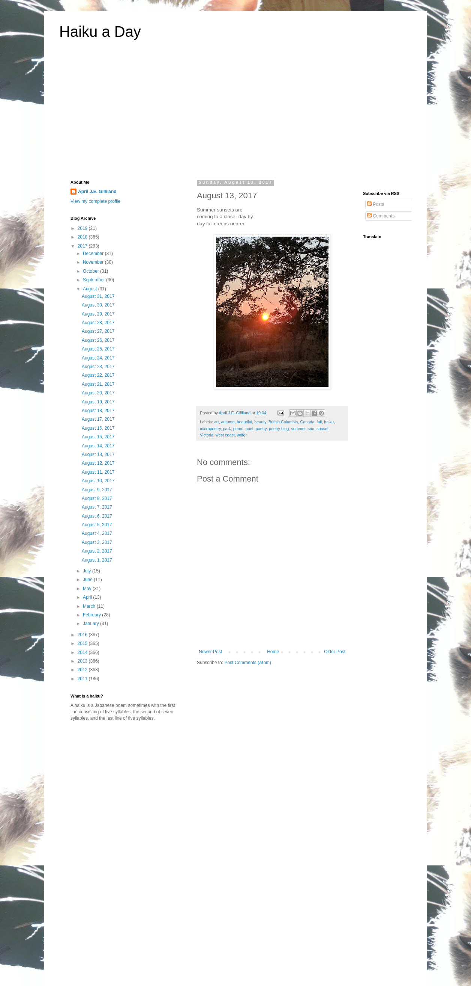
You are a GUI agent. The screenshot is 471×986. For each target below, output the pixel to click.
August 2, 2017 (97, 551)
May (88, 588)
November (94, 262)
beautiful (244, 422)
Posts (375, 204)
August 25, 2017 (98, 349)
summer (298, 428)
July (87, 571)
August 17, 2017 (98, 419)
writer (242, 435)
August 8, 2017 (97, 498)
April (88, 597)
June (88, 579)
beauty (260, 422)
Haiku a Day (100, 31)
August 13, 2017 (98, 454)
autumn (227, 422)
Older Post (334, 651)
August (90, 288)
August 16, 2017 (98, 428)
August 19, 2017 (98, 402)
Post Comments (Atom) (247, 662)
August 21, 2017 (98, 384)
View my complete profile (95, 201)
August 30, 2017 (98, 305)
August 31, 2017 (98, 296)
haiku (329, 422)
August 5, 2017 (97, 524)
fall (319, 422)
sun (311, 428)
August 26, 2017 (98, 340)
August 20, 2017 (98, 393)
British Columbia (283, 422)
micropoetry (210, 428)
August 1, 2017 (97, 560)
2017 (83, 246)
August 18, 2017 (98, 410)
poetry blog (279, 428)
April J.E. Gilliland (97, 191)
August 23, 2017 (98, 366)
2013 (83, 661)
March (90, 606)
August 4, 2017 (97, 533)
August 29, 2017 (98, 314)
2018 (83, 237)
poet (250, 428)
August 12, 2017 (98, 463)
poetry (261, 428)
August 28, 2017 (98, 322)
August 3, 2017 (97, 542)
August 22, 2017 (98, 375)
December (94, 253)
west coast (225, 435)
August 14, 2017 (98, 445)
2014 (83, 652)
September (94, 279)
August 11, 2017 (98, 472)
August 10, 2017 (98, 480)
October (91, 271)
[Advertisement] (235, 114)
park (227, 428)
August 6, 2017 (97, 516)
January (91, 623)
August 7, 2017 (97, 507)
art (216, 422)
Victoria (206, 435)
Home (273, 651)
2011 (83, 678)
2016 (83, 634)
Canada (307, 422)
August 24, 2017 (98, 358)
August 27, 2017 (98, 331)
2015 (83, 643)
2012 (83, 669)
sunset (322, 428)
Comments (380, 216)
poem (238, 428)
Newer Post (210, 651)
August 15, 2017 (98, 436)
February (92, 615)
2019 (83, 228)
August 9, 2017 (97, 489)
